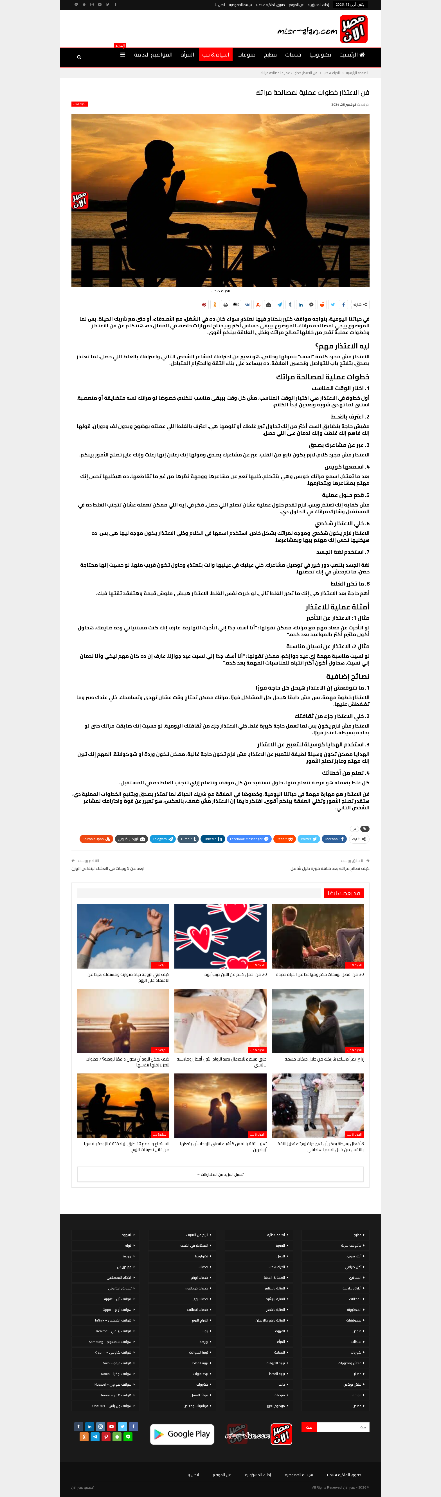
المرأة (187, 54)
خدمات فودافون (196, 1288)
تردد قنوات (200, 1373)
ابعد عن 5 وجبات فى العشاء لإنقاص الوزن (108, 868)
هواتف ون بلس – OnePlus (112, 1406)
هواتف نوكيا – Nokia (116, 1373)
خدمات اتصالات (197, 1309)
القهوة (280, 1331)
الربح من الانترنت (197, 1235)
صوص (356, 1331)
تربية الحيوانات (275, 1363)
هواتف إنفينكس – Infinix (113, 1320)
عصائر (357, 1373)
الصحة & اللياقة (274, 1277)
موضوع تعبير (276, 1406)
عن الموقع (296, 4)
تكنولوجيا (320, 54)
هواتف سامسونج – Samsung (110, 1341)
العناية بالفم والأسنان (270, 1320)
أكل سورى (353, 1256)
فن (354, 828)
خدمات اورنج (199, 1277)
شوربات (356, 1352)
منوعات (246, 54)
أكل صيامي (353, 1267)
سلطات (356, 1341)
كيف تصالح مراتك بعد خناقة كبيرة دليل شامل (330, 868)
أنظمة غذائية (276, 1235)
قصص (356, 1406)
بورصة (203, 1341)
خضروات (202, 1384)
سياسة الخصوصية (240, 4)
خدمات (293, 54)
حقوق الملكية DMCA (270, 4)
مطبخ (270, 54)
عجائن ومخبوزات (349, 1363)
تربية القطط (277, 1373)
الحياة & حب (215, 54)
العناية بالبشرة (275, 1299)
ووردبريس (124, 1267)
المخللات (355, 1299)
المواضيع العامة (153, 54)
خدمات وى (200, 1299)
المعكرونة (354, 1309)
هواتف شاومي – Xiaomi (113, 1352)
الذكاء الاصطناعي (119, 1277)
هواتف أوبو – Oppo (117, 1309)
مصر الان (77, 1487)
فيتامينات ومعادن (195, 1406)
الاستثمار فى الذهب (194, 1245)
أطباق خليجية (352, 1288)
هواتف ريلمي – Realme (114, 1331)
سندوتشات (353, 1320)
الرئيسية (352, 54)
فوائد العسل (199, 1395)
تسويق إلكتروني (120, 1288)
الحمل (280, 1256)
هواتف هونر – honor (116, 1395)
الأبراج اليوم (200, 1320)
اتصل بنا (220, 4)
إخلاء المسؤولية (318, 4)
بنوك (205, 1331)
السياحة (279, 1352)
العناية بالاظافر (275, 1288)
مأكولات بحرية (351, 1245)
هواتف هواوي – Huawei (113, 1384)
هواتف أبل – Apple (118, 1299)
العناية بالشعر (275, 1309)
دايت (281, 1384)
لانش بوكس (352, 1384)
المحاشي (355, 1277)
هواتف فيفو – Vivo (117, 1363)
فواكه (356, 1395)
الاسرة (280, 1245)
